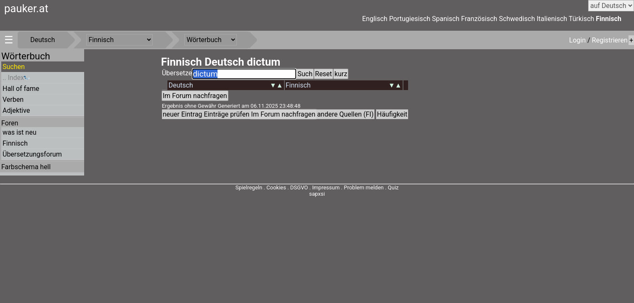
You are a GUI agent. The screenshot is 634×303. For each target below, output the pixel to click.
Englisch (374, 19)
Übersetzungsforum (32, 154)
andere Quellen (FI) (345, 114)
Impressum (326, 187)
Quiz (393, 187)
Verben (13, 100)
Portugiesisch (409, 19)
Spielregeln (248, 187)
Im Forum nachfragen (195, 96)
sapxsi (317, 194)
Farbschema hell (25, 167)
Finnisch (608, 19)
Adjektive (16, 110)
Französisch (479, 19)
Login (578, 40)
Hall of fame (21, 89)
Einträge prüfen (226, 114)
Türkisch (581, 19)
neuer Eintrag (182, 114)
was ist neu (19, 132)
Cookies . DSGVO (287, 187)
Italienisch (551, 19)
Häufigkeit (392, 114)
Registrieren (610, 40)
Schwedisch (517, 19)
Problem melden (364, 187)
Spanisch (445, 19)
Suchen (14, 67)
